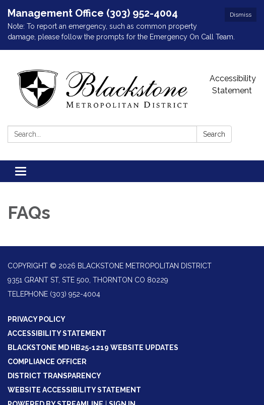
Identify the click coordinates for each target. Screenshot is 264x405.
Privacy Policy (36, 319)
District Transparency (54, 376)
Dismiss (240, 14)
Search (214, 134)
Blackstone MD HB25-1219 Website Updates (93, 347)
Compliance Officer (47, 362)
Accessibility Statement (233, 84)
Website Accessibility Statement (74, 390)
